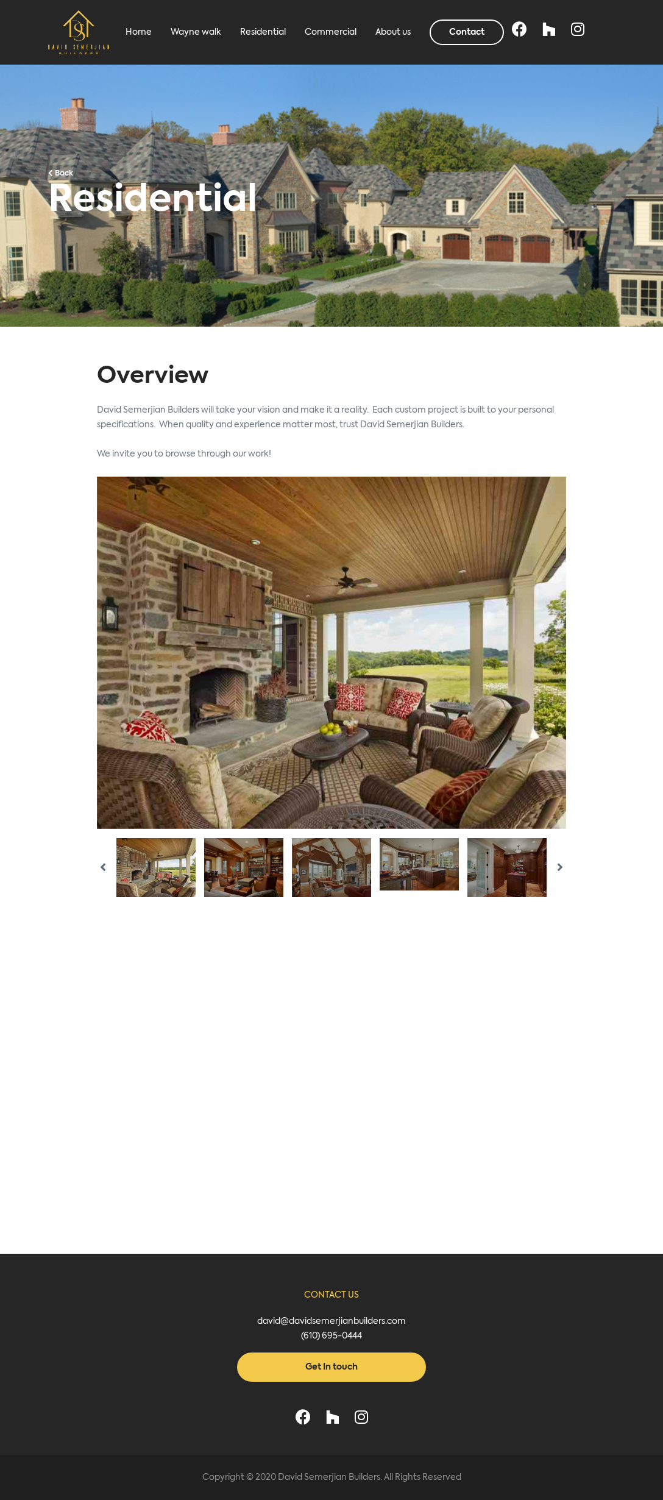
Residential (263, 32)
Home (139, 32)
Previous (88, 653)
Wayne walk (196, 32)
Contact (466, 32)
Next (575, 653)
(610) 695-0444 (331, 1336)
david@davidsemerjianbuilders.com (331, 1321)
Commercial (330, 32)
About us (393, 32)
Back (60, 173)
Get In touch (331, 1367)
